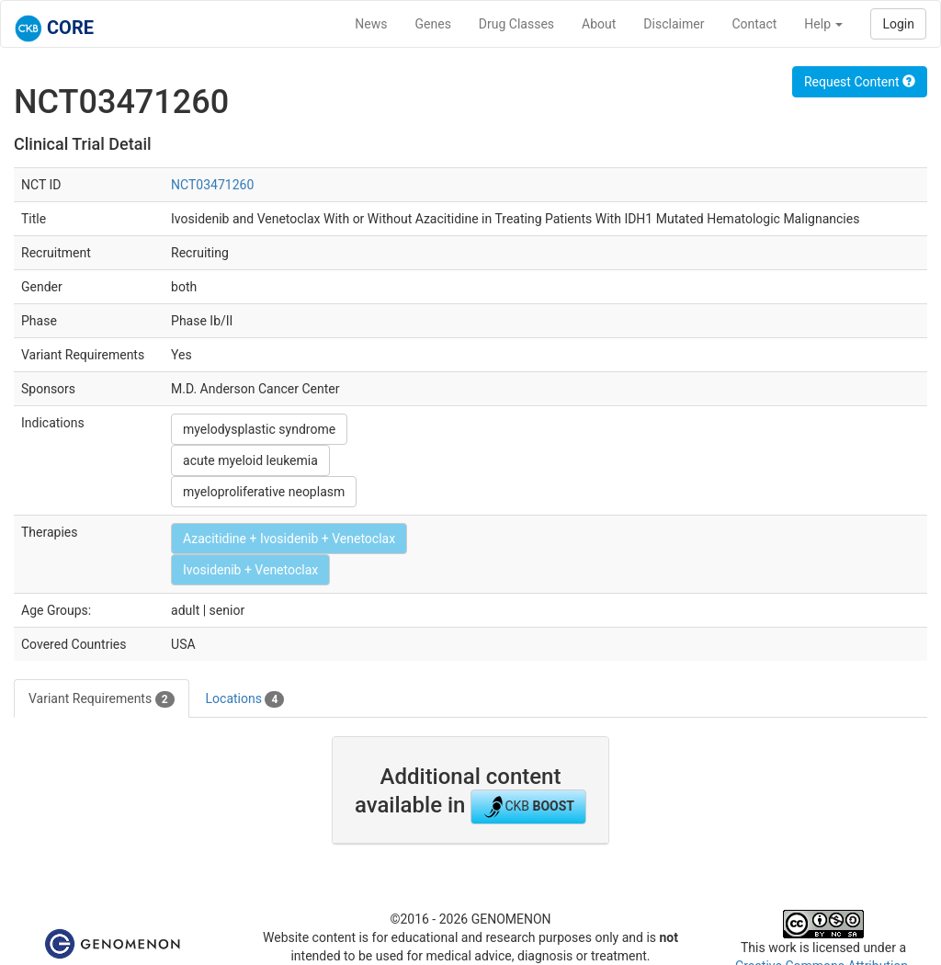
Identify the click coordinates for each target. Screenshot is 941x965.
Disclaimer (673, 24)
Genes (433, 24)
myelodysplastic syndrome (259, 429)
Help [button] (823, 24)
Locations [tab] (245, 699)
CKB (528, 807)
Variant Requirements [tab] (101, 699)
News (371, 24)
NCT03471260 (212, 184)
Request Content (859, 81)
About (599, 24)
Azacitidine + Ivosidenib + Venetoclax (289, 538)
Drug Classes (516, 24)
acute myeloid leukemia (250, 460)
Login (898, 24)
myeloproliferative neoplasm (264, 491)
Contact (754, 24)
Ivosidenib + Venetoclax (250, 569)
